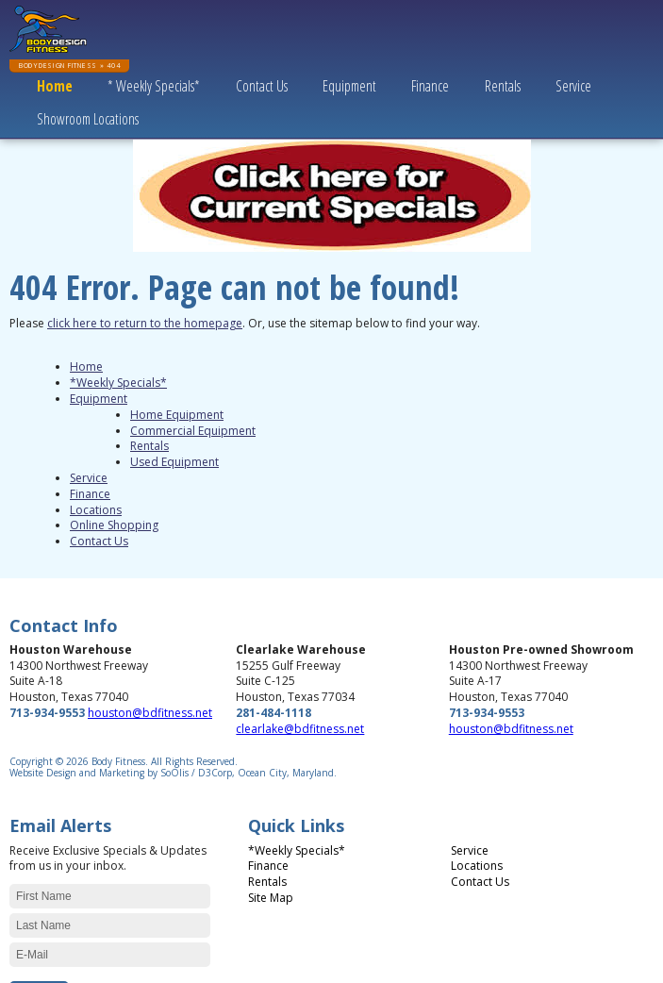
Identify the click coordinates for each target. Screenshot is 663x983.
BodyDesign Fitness (58, 65)
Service (573, 85)
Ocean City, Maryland (286, 772)
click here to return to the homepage (144, 323)
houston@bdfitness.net (150, 713)
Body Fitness (118, 761)
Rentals (503, 85)
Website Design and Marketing (76, 772)
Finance (430, 85)
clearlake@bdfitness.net (300, 729)
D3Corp (215, 772)
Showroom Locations (88, 118)
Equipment (349, 85)
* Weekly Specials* (154, 85)
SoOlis (174, 772)
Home (55, 85)
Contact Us (262, 85)
